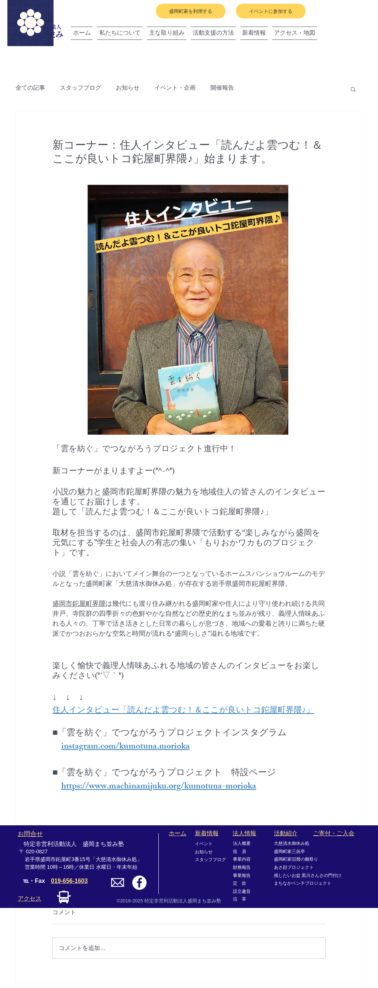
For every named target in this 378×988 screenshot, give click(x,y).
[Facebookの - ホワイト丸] (139, 882)
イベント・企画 (175, 89)
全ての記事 (30, 89)
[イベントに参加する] (271, 11)
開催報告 (222, 89)
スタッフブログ (80, 89)
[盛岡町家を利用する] (191, 11)
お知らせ (128, 89)
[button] (353, 89)
